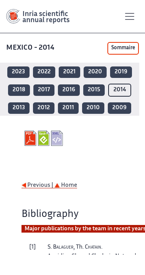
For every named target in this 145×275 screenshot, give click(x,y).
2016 (69, 89)
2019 (121, 72)
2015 (94, 89)
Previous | (37, 185)
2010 (93, 107)
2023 (18, 72)
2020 (95, 72)
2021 (69, 72)
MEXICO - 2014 (31, 48)
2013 (19, 107)
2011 (68, 107)
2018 (19, 89)
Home (65, 185)
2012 (44, 107)
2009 (119, 107)
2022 (44, 72)
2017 (44, 89)
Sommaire (123, 48)
